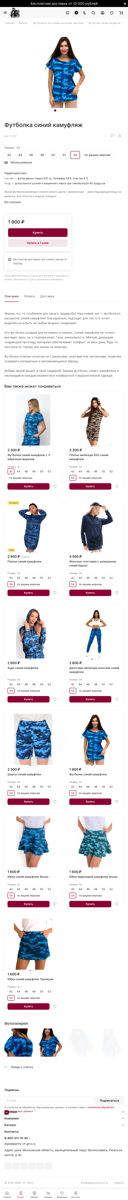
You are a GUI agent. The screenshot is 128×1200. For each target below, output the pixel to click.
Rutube (48, 1166)
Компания (11, 1118)
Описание (11, 296)
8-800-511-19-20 (16, 1138)
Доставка (47, 296)
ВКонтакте (8, 1166)
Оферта (119, 1182)
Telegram (16, 1166)
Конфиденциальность (94, 1182)
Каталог (10, 1125)
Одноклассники (32, 1166)
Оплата (29, 296)
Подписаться (109, 1100)
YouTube (24, 1166)
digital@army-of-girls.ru (20, 1143)
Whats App (40, 1166)
